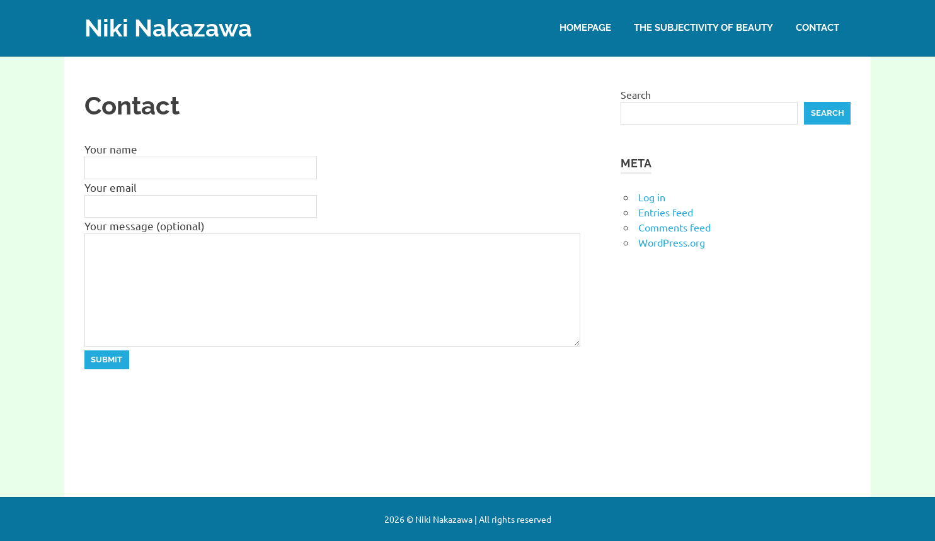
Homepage (585, 27)
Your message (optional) (144, 225)
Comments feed (674, 227)
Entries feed (665, 212)
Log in (651, 197)
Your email (110, 187)
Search (636, 94)
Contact (817, 27)
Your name (110, 148)
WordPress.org (671, 242)
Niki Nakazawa (168, 28)
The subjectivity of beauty (703, 27)
